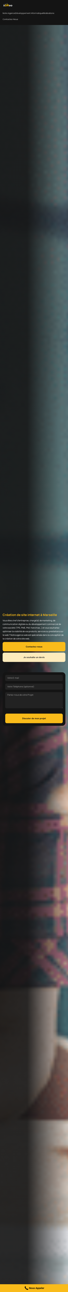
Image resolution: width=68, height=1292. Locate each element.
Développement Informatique (29, 13)
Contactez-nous (10, 19)
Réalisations (48, 13)
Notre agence (9, 13)
